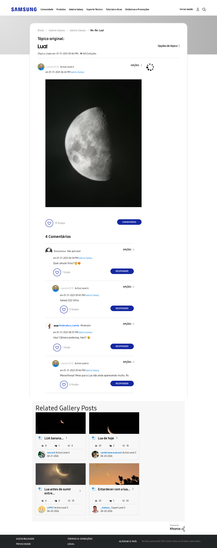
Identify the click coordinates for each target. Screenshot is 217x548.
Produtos (61, 9)
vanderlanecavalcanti (111, 456)
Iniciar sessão (186, 9)
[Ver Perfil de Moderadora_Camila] (69, 325)
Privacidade (23, 544)
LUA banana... (54, 438)
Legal (70, 544)
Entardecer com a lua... (60, 493)
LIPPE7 (157, 456)
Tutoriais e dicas (114, 9)
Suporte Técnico (94, 9)
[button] (136, 65)
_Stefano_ (52, 507)
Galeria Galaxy (76, 9)
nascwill (51, 456)
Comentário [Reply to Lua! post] (129, 222)
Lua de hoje (106, 438)
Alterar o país (128, 541)
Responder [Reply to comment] (122, 271)
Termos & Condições (80, 538)
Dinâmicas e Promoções (137, 9)
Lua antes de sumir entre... (164, 440)
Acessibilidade (25, 538)
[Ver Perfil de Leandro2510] (52, 67)
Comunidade (47, 9)
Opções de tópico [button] (168, 45)
